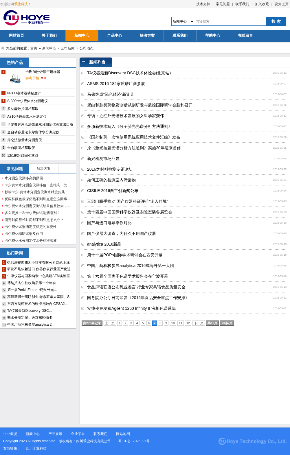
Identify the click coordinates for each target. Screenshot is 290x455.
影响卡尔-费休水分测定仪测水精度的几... (36, 192)
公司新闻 (68, 48)
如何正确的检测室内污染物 (111, 180)
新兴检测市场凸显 (103, 158)
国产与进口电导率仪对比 (109, 222)
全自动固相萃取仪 (21, 148)
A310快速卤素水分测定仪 (27, 117)
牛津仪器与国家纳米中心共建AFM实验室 (38, 276)
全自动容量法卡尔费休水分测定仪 (33, 132)
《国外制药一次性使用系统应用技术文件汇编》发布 (133, 137)
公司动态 (86, 48)
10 (173, 323)
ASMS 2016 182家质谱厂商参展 (116, 83)
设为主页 (282, 4)
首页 (33, 48)
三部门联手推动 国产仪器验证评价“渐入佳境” (127, 201)
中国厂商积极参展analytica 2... (30, 325)
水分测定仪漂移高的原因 (24, 178)
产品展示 (55, 434)
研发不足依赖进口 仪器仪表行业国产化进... (40, 269)
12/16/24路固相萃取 (22, 156)
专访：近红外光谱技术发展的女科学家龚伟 (125, 115)
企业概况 (10, 434)
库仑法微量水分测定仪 (24, 140)
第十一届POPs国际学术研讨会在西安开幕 (125, 255)
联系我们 (242, 4)
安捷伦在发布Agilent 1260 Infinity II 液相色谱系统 (131, 308)
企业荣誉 (78, 434)
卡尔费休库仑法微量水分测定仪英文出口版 (40, 124)
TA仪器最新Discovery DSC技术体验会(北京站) (129, 73)
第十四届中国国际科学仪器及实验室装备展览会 (129, 212)
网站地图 (123, 434)
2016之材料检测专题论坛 (110, 169)
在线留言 (245, 35)
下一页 (198, 323)
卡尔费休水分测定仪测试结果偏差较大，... (37, 206)
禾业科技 (21, 4)
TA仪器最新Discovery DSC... (29, 311)
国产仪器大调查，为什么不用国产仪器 (121, 233)
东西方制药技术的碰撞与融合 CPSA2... (37, 304)
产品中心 (114, 35)
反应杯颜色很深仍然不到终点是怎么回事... (37, 199)
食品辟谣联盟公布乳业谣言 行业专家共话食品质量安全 (136, 287)
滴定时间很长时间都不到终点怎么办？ (34, 220)
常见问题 (223, 4)
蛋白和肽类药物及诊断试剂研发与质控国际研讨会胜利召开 (139, 105)
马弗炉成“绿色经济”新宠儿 (110, 94)
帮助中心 (212, 35)
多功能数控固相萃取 (22, 109)
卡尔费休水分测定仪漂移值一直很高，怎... (37, 185)
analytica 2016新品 (104, 244)
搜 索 (276, 21)
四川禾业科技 (36, 448)
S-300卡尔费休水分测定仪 (27, 101)
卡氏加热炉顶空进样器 (42, 72)
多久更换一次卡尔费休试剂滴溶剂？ (32, 213)
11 (180, 323)
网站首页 (16, 35)
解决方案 (147, 35)
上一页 (110, 323)
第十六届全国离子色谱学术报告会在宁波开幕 (127, 276)
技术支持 (203, 4)
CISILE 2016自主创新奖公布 (112, 190)
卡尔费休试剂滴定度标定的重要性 (31, 227)
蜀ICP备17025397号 (134, 441)
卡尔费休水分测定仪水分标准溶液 (31, 241)
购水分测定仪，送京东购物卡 (29, 318)
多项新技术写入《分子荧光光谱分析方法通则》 (129, 126)
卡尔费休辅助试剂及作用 (24, 234)
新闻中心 (81, 35)
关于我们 (49, 35)
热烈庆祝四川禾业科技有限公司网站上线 (38, 263)
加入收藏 (262, 4)
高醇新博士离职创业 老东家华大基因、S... (39, 297)
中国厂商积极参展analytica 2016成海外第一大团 (130, 265)
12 (188, 323)
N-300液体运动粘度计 (24, 93)
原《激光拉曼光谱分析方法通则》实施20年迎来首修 (134, 147)
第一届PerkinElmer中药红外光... (32, 290)
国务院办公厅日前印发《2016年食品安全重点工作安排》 (138, 297)
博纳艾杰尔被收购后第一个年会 (31, 283)
